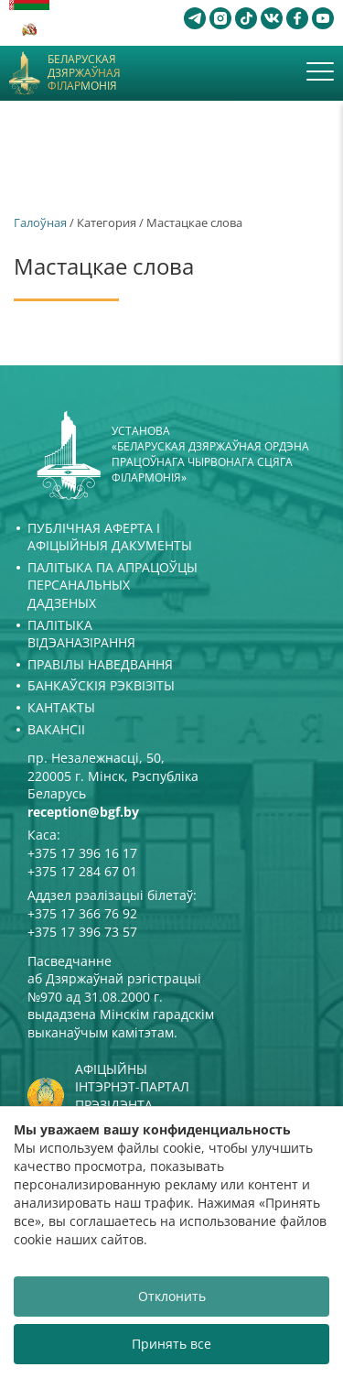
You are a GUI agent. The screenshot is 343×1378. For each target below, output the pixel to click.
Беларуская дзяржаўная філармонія (84, 72)
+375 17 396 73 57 (82, 931)
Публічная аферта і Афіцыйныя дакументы (109, 537)
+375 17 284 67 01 (82, 871)
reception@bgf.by (83, 811)
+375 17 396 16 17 (82, 853)
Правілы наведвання (100, 664)
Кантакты (61, 707)
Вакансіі (56, 729)
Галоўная (40, 222)
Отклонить (172, 1296)
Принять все (171, 1343)
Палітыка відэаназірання (81, 634)
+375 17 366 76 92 (82, 913)
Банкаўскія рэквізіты (101, 685)
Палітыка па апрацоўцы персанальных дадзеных (112, 585)
